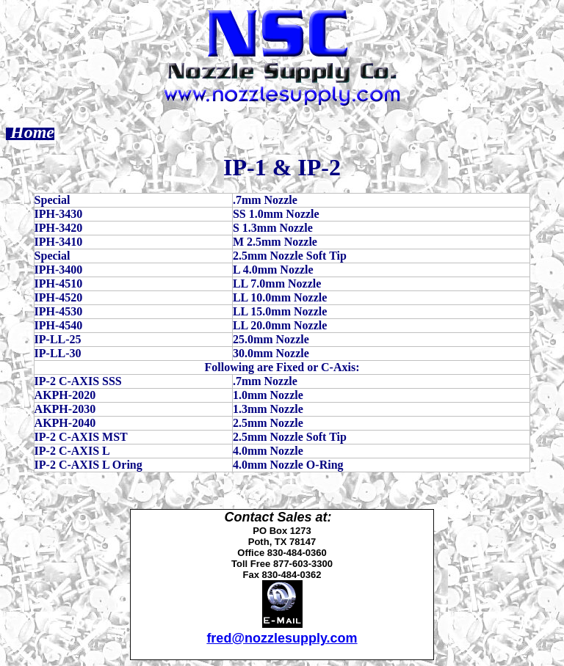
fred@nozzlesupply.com (281, 638)
